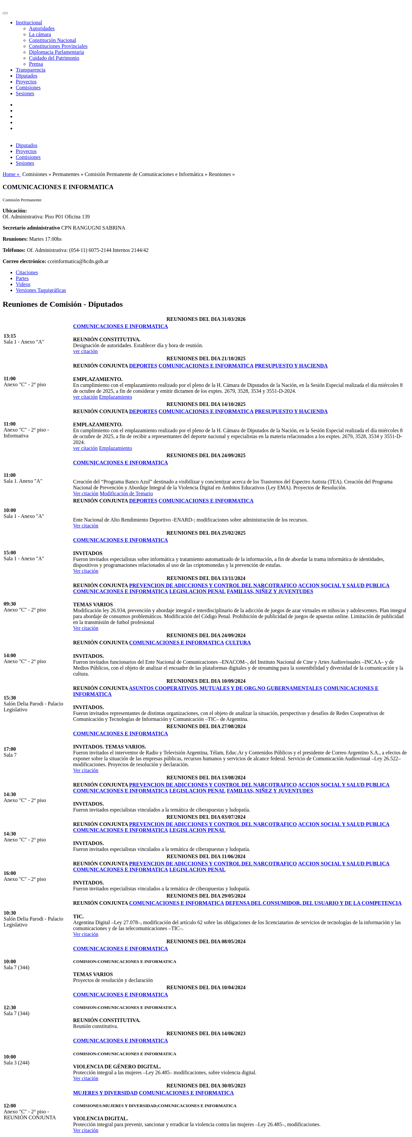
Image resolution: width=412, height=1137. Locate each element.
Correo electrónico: (24, 261)
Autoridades (42, 28)
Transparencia (30, 70)
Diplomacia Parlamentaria (56, 52)
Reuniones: (15, 239)
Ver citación (85, 493)
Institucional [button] (29, 22)
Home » (12, 174)
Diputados (26, 75)
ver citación (85, 351)
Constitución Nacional (52, 40)
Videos (23, 284)
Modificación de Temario (126, 493)
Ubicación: (15, 210)
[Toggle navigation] (5, 13)
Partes (22, 278)
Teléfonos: (14, 250)
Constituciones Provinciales (58, 46)
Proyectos (26, 81)
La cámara (40, 34)
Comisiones (28, 87)
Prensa (36, 64)
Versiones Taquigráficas (41, 290)
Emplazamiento (115, 397)
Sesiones (25, 93)
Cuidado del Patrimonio (54, 58)
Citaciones (27, 272)
